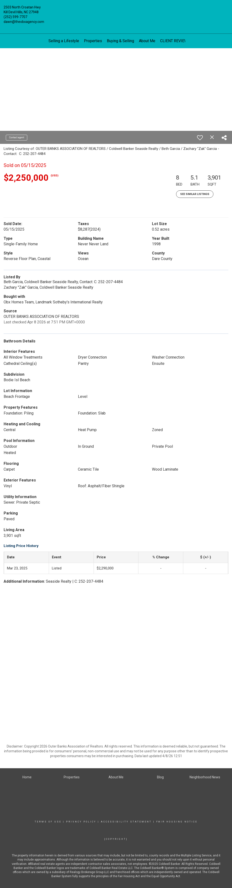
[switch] (200, 137)
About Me (147, 41)
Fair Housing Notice (177, 822)
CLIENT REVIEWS (175, 41)
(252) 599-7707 (15, 17)
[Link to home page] (116, 11)
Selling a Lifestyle (63, 41)
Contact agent (16, 137)
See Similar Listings (194, 194)
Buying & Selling (120, 41)
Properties (93, 41)
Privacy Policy (81, 822)
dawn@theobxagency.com (24, 22)
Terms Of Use (48, 822)
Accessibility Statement (126, 822)
